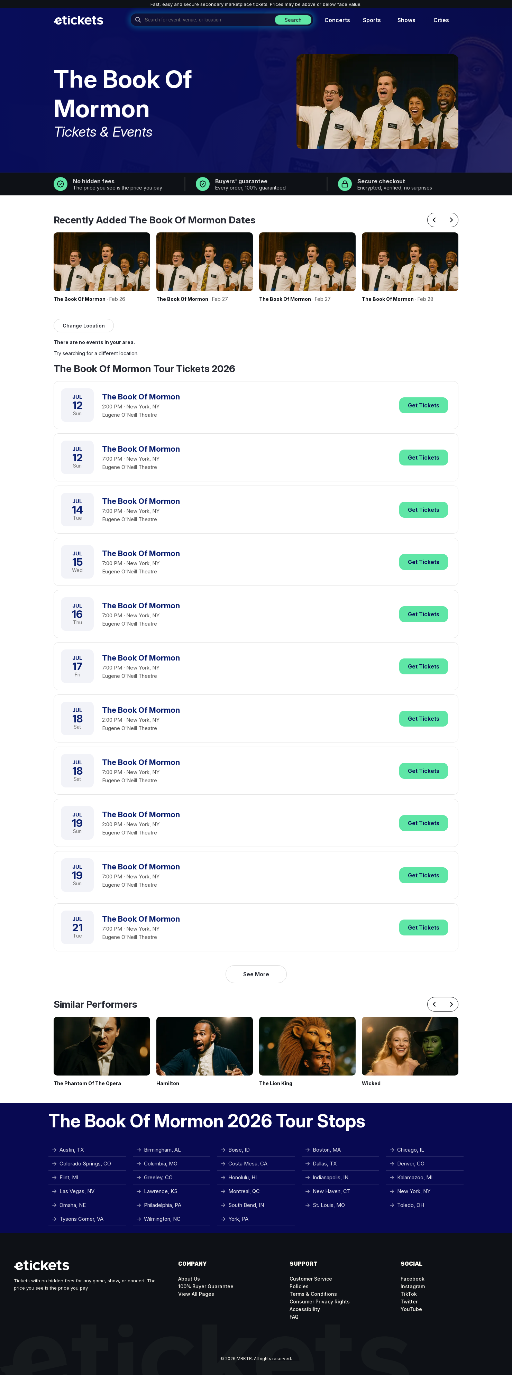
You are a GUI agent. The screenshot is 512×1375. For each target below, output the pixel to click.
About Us (189, 1279)
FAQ (294, 1317)
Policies (299, 1286)
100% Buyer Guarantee (206, 1286)
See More (256, 974)
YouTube (411, 1309)
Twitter (409, 1301)
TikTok (409, 1294)
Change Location (84, 326)
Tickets (423, 405)
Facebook (412, 1279)
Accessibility (305, 1309)
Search (293, 20)
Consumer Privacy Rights (320, 1301)
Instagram (413, 1286)
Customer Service (311, 1279)
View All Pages (196, 1294)
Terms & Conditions (313, 1294)
